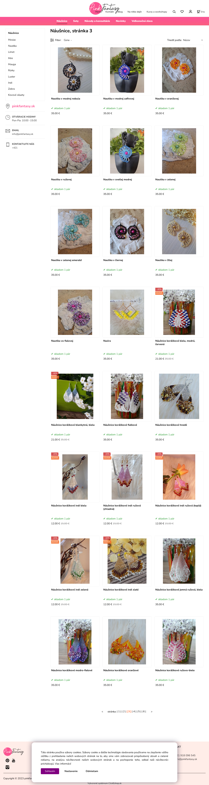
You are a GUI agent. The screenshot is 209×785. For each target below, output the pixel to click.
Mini (10, 58)
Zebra (11, 88)
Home (98, 11)
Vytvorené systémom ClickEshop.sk (104, 783)
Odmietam (92, 771)
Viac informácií (63, 763)
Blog (120, 11)
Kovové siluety (16, 95)
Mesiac (12, 39)
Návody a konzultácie (97, 21)
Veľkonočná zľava (142, 21)
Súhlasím (50, 771)
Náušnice (62, 21)
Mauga (12, 64)
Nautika (12, 46)
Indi (10, 82)
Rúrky (11, 70)
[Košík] (201, 11)
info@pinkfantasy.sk (22, 134)
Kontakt (110, 11)
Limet (11, 52)
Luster (11, 76)
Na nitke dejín (135, 11)
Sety (76, 21)
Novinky (121, 21)
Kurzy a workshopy (157, 11)
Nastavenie (71, 771)
